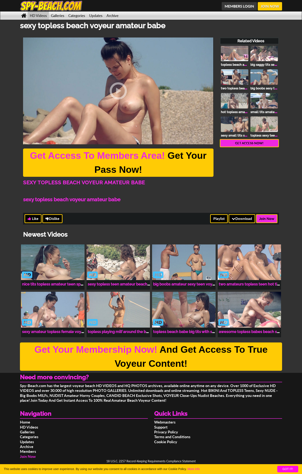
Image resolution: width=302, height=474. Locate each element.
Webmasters (165, 422)
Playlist (219, 218)
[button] (118, 90)
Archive (112, 15)
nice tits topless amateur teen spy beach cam (62, 284)
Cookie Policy (165, 441)
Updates (95, 15)
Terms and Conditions (172, 436)
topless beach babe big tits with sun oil (187, 331)
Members (28, 451)
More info (193, 469)
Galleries (57, 15)
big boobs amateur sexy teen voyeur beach (191, 284)
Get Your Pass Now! (118, 162)
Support (161, 427)
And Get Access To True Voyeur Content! (151, 356)
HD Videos (38, 15)
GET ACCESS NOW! (249, 143)
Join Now (266, 218)
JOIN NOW (270, 6)
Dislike (52, 218)
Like (33, 218)
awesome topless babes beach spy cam (254, 331)
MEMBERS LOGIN (239, 6)
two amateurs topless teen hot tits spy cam (257, 284)
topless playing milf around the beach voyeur (128, 331)
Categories (76, 15)
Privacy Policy (166, 432)
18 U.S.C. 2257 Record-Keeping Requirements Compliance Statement (151, 461)
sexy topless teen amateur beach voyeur (124, 284)
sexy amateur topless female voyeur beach (60, 331)
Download (242, 218)
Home (25, 422)
